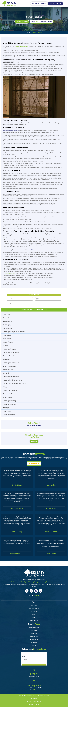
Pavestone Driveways (9, 389)
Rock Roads (6, 338)
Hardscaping (7, 324)
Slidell (34, 644)
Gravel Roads (7, 320)
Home (28, 32)
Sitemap (34, 696)
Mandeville (34, 638)
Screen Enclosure (8, 414)
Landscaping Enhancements (12, 379)
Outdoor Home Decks (10, 355)
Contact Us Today (23, 21)
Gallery (34, 613)
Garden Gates (7, 317)
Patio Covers (7, 410)
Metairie (34, 641)
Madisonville (34, 635)
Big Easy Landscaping (30, 694)
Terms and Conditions (34, 699)
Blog (34, 616)
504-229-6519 (34, 425)
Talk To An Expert (55, 3)
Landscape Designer (9, 348)
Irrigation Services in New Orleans (14, 383)
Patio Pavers (7, 334)
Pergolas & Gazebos (9, 403)
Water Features (8, 369)
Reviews (34, 440)
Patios (5, 386)
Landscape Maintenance (11, 376)
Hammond (34, 632)
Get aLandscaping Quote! (41, 21)
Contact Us (34, 619)
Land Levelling (7, 327)
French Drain (7, 314)
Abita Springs (33, 625)
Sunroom (6, 345)
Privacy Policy (34, 702)
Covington (34, 628)
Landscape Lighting (9, 400)
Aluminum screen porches (10, 130)
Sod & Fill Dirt (7, 372)
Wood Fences (7, 396)
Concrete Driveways (9, 365)
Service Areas (34, 606)
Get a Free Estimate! (40, 3)
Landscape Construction (11, 362)
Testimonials (34, 610)
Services (34, 603)
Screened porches (9, 272)
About (34, 600)
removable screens (32, 249)
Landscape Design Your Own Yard (14, 331)
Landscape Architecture (10, 352)
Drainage (6, 407)
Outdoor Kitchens (8, 393)
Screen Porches (8, 341)
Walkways (6, 358)
